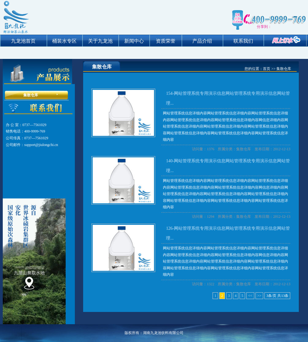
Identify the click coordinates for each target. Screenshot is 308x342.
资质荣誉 (165, 41)
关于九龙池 (100, 41)
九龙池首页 (23, 41)
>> (259, 296)
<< (250, 296)
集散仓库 (30, 95)
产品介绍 (202, 41)
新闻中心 (134, 41)
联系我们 (243, 41)
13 (283, 296)
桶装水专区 (64, 41)
